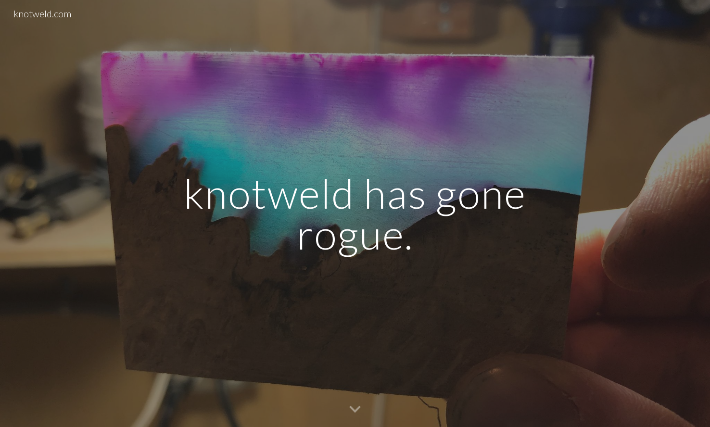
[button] (355, 409)
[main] (355, 214)
